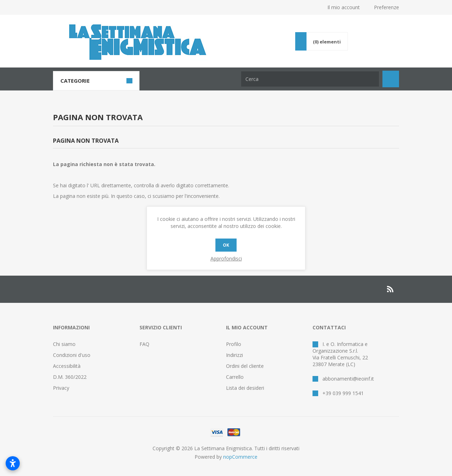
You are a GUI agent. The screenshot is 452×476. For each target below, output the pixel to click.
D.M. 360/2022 (70, 377)
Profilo (233, 344)
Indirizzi (234, 355)
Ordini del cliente (245, 366)
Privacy (61, 387)
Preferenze (386, 7)
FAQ (144, 344)
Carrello (235, 377)
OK (226, 245)
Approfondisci (226, 258)
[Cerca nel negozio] (310, 79)
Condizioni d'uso (71, 355)
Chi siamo (64, 344)
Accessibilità (67, 366)
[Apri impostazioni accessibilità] (13, 463)
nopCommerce (240, 456)
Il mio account (343, 7)
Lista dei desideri (245, 387)
